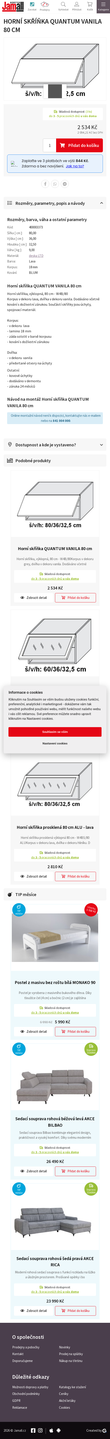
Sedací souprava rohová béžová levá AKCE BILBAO (55, 1121)
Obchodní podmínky (26, 1393)
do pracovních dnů (55, 578)
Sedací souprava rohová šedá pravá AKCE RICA (55, 1261)
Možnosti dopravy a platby (30, 1386)
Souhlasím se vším (55, 732)
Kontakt (18, 1354)
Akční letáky (67, 1400)
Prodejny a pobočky (25, 1347)
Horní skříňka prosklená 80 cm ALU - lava (55, 826)
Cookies (64, 1407)
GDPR (16, 1400)
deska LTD (36, 255)
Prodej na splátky (71, 1354)
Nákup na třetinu (70, 1360)
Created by (96, 1430)
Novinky (64, 1347)
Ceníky (63, 1393)
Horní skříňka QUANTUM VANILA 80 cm (55, 548)
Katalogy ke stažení (72, 1386)
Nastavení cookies (55, 743)
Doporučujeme (22, 1360)
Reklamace (19, 1407)
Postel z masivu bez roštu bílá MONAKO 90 (55, 982)
